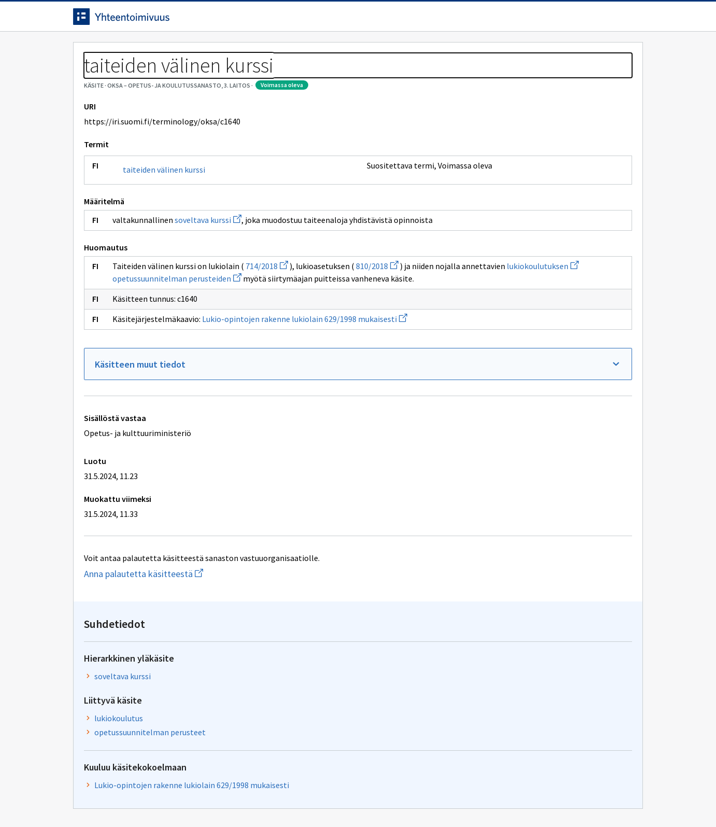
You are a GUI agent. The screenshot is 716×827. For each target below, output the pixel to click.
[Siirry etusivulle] (154, 20)
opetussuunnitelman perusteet (507, 220)
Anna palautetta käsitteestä (179, 646)
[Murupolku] (358, 78)
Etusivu (90, 53)
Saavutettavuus (274, 797)
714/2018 (267, 325)
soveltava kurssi (208, 267)
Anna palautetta (109, 797)
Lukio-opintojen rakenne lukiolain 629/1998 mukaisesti (304, 391)
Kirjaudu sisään (600, 20)
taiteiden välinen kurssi (164, 217)
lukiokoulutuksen (251, 338)
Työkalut (148, 53)
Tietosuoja (192, 797)
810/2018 (377, 325)
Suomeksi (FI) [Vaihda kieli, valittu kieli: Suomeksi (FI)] (444, 20)
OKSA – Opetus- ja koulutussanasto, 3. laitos (196, 78)
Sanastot (89, 78)
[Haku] (386, 20)
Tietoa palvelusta (222, 53)
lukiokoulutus (475, 206)
